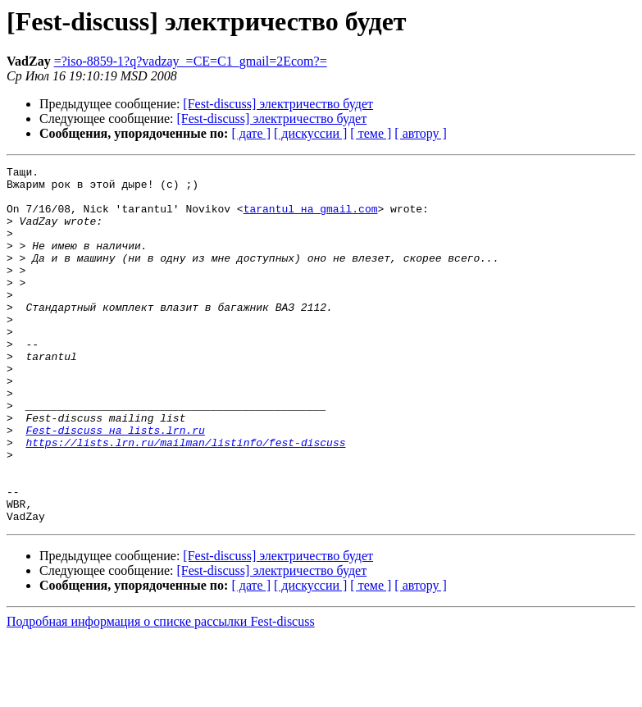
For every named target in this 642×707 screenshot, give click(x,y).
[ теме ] (370, 133)
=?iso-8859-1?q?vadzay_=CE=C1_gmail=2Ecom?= (190, 61)
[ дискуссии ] (310, 133)
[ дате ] (251, 133)
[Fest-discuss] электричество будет (278, 104)
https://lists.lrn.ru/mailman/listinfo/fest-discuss (185, 498)
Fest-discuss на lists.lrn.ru (114, 484)
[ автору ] (420, 133)
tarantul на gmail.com (311, 218)
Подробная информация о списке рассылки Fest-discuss (161, 693)
